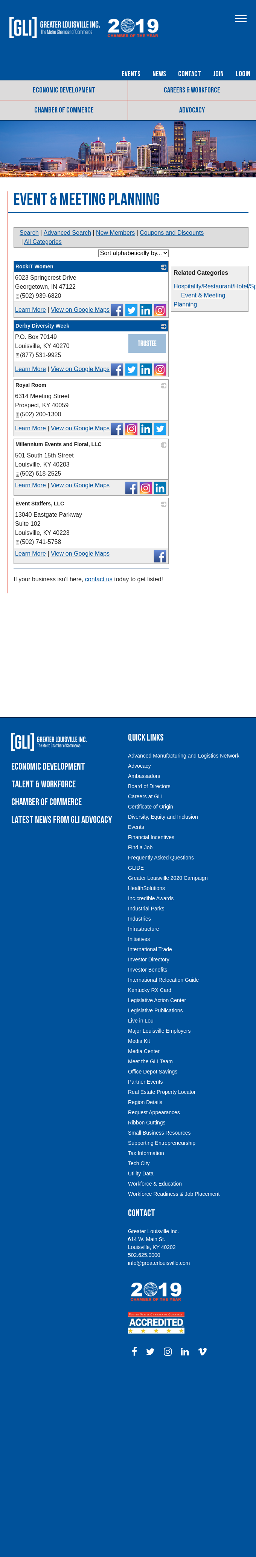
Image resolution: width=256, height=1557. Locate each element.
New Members (115, 232)
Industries (139, 919)
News (159, 74)
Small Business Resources (159, 1133)
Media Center (144, 1051)
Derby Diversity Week (42, 326)
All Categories (43, 242)
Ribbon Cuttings (147, 1123)
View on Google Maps (80, 309)
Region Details (145, 1102)
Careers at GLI (145, 796)
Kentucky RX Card (149, 990)
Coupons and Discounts (172, 232)
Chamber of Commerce (64, 110)
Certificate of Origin (150, 807)
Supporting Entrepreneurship (161, 1143)
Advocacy (192, 110)
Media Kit (139, 1041)
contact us (99, 579)
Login (243, 74)
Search (29, 232)
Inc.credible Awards (151, 898)
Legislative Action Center (157, 1000)
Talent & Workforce (43, 784)
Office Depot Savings (152, 1072)
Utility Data (141, 1173)
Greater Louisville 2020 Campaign (168, 878)
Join (218, 74)
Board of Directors (149, 786)
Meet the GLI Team (150, 1061)
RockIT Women (34, 266)
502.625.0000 (144, 1255)
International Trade (150, 949)
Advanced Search (67, 232)
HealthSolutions (146, 888)
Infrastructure (143, 929)
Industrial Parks (146, 909)
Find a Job (140, 847)
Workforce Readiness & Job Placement (173, 1194)
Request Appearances (154, 1112)
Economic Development (64, 90)
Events (131, 74)
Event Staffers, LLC (39, 504)
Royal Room (30, 385)
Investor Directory (148, 959)
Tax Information (146, 1153)
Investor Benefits (147, 970)
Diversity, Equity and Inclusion (163, 817)
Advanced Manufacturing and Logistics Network (183, 756)
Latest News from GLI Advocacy (61, 820)
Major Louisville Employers (159, 1031)
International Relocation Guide (163, 980)
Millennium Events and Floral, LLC (58, 444)
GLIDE (136, 868)
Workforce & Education (155, 1184)
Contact (189, 74)
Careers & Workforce (192, 90)
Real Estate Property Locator (162, 1092)
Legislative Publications (155, 1010)
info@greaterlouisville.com (159, 1263)
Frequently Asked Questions (161, 858)
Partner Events (145, 1082)
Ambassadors (144, 776)
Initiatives (139, 939)
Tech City (139, 1163)
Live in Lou (141, 1021)
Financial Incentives (151, 837)
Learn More (30, 309)
